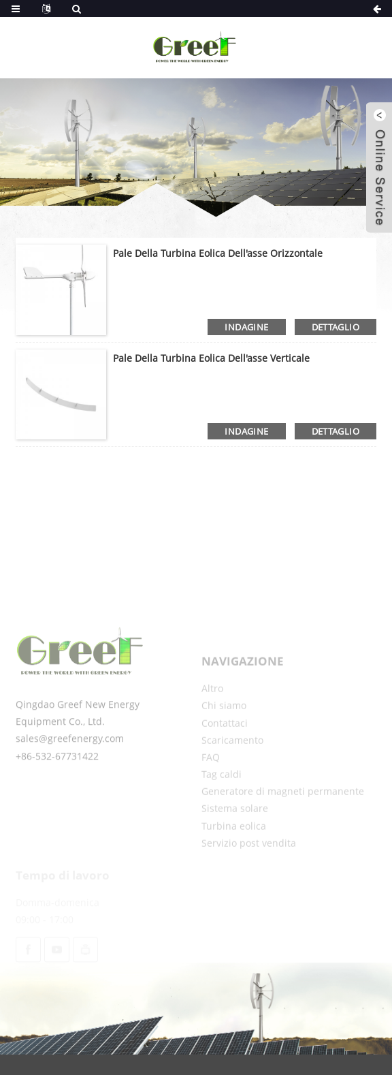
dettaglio (335, 327)
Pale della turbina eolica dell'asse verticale (211, 358)
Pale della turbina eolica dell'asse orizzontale (218, 253)
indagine (246, 327)
